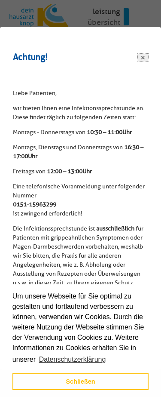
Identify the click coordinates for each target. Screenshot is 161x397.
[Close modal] (143, 57)
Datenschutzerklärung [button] (72, 359)
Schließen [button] (80, 381)
